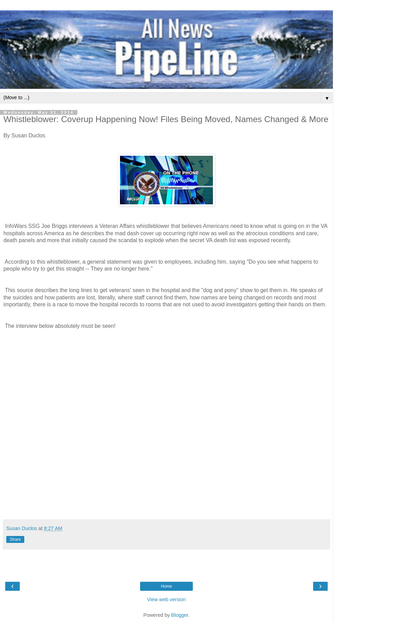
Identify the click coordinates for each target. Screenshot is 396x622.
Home (166, 586)
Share (15, 539)
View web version (166, 599)
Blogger (179, 615)
